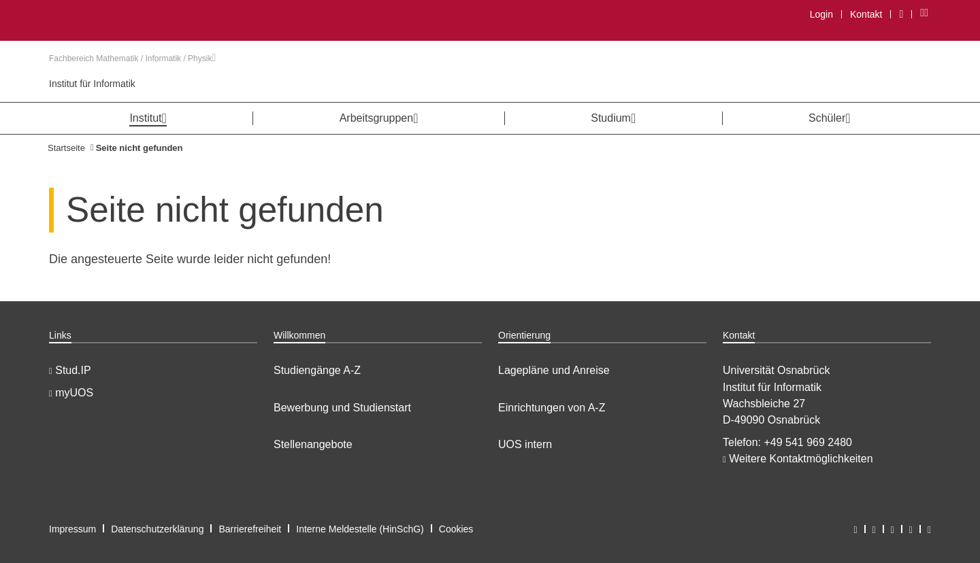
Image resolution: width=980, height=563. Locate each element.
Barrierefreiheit (249, 529)
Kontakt (866, 14)
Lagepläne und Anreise (554, 370)
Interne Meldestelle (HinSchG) (360, 529)
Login (821, 14)
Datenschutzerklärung (157, 529)
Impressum (72, 529)
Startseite (66, 148)
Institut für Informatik (92, 83)
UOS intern (525, 444)
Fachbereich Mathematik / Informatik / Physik (132, 58)
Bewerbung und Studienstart (342, 407)
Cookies (456, 529)
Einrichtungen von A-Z (551, 407)
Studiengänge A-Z (317, 370)
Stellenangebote (313, 444)
